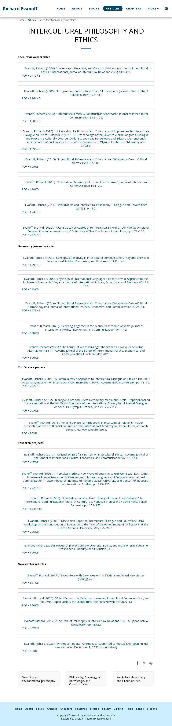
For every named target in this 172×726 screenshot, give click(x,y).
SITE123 (79, 718)
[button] (166, 8)
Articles (32, 20)
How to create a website (98, 718)
